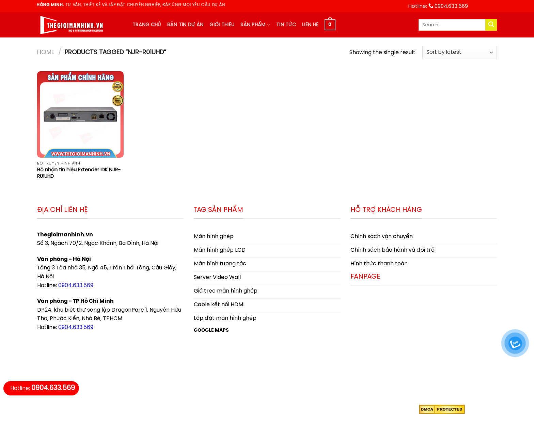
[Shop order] (459, 52)
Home (45, 52)
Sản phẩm (255, 24)
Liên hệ (310, 25)
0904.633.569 (75, 285)
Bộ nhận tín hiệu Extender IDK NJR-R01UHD (79, 173)
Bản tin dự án (185, 25)
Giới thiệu (221, 25)
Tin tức (286, 25)
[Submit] (491, 25)
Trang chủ (146, 25)
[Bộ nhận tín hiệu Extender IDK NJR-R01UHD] (80, 114)
